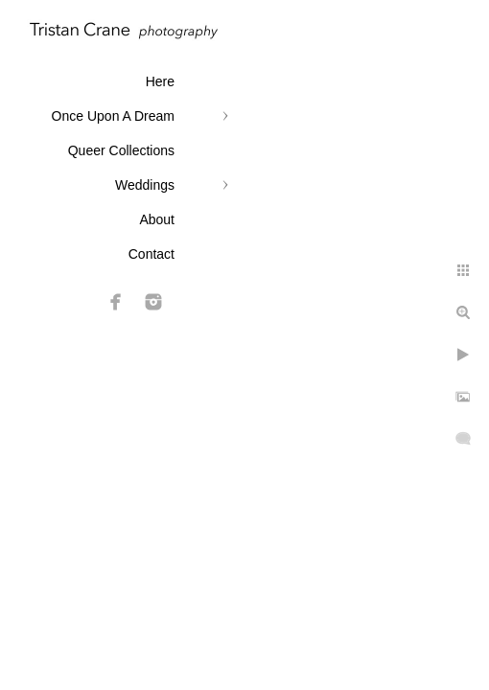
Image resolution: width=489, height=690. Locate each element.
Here (160, 81)
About (157, 219)
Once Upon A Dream (113, 116)
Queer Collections (121, 150)
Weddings (145, 185)
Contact (151, 254)
